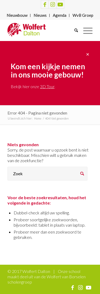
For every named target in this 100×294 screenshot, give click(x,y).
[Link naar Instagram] (52, 4)
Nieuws (40, 15)
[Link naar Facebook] (45, 4)
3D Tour (47, 86)
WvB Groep (83, 15)
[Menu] (85, 30)
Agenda (59, 15)
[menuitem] (17, 15)
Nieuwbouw (17, 15)
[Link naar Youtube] (60, 4)
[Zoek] (73, 30)
